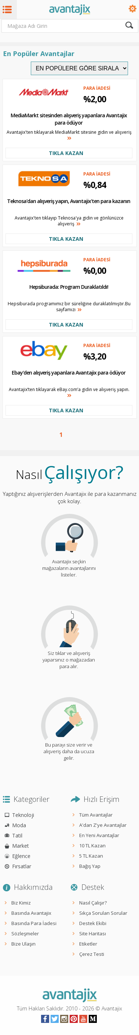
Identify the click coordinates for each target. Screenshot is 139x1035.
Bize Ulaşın (23, 943)
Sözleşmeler (25, 933)
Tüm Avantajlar (96, 814)
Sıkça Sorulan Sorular (103, 913)
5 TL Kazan (91, 855)
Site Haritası (92, 933)
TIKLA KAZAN (66, 153)
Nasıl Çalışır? (93, 902)
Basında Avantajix (31, 913)
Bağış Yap (89, 866)
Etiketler (88, 943)
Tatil (17, 835)
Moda (19, 825)
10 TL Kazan (92, 845)
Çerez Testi (91, 954)
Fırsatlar (21, 866)
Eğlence (21, 855)
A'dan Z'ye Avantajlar (103, 825)
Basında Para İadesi (33, 923)
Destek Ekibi (92, 923)
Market (20, 845)
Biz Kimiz (21, 902)
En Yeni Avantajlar (99, 835)
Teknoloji (23, 814)
